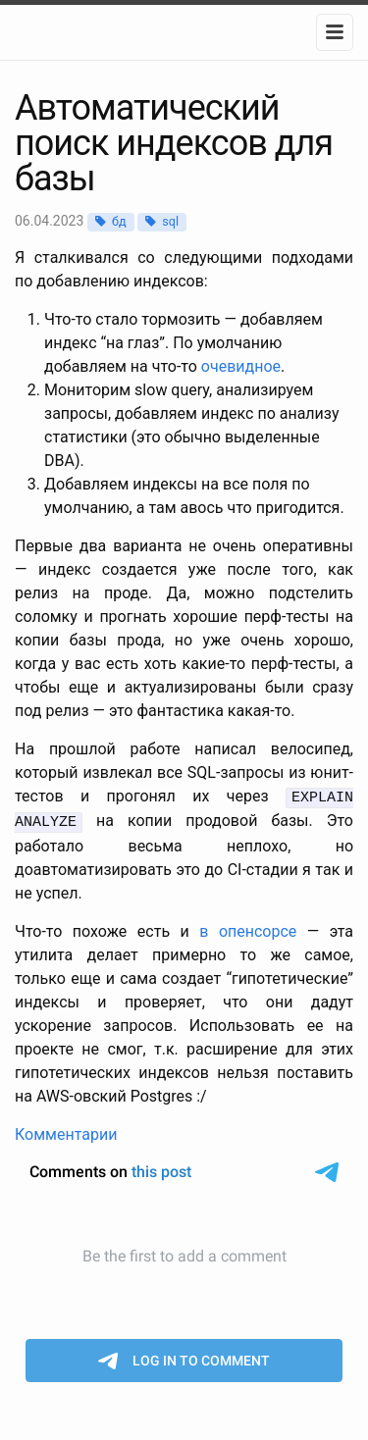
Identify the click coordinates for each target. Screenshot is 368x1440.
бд (119, 221)
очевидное (241, 366)
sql (170, 221)
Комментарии (66, 1131)
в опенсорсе (247, 928)
